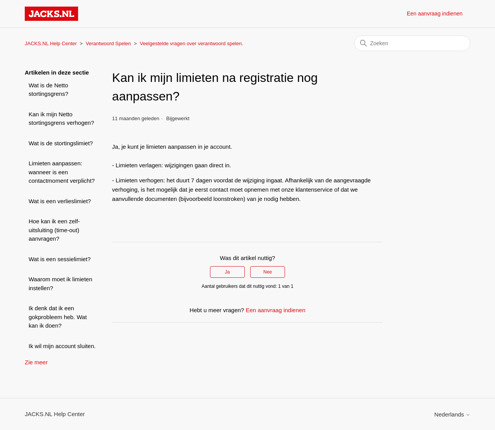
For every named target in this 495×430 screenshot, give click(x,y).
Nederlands (452, 414)
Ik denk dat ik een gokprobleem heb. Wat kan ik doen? (58, 317)
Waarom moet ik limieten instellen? (60, 283)
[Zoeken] (412, 43)
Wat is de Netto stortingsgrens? (48, 89)
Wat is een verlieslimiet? (60, 201)
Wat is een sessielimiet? (59, 259)
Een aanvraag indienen (435, 13)
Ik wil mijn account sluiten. (62, 346)
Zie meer (36, 362)
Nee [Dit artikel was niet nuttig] (267, 272)
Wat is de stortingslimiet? (61, 143)
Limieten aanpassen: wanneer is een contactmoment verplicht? (62, 172)
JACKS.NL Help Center (51, 43)
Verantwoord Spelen (108, 43)
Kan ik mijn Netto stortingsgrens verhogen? (61, 118)
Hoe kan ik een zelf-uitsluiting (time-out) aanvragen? (54, 230)
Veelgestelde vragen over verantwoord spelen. (191, 43)
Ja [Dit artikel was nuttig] (227, 272)
